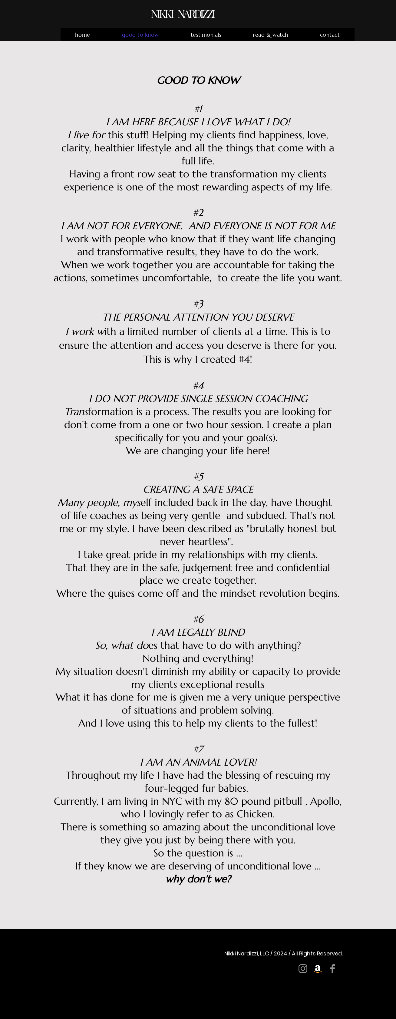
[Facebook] (332, 968)
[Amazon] (318, 968)
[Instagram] (303, 968)
